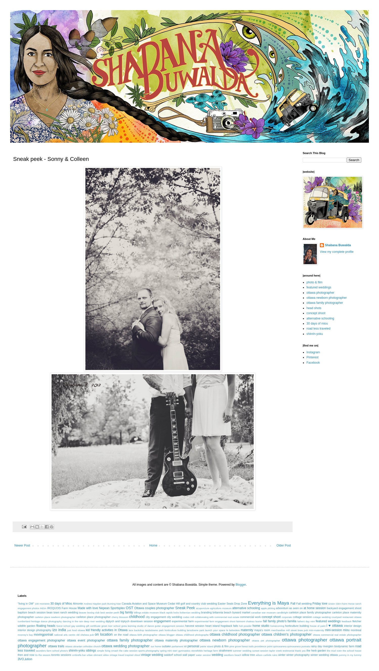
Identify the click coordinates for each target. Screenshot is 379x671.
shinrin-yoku (314, 334)
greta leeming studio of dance (137, 626)
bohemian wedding (190, 612)
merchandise (278, 630)
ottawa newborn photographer (326, 298)
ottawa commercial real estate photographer (337, 634)
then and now (26, 654)
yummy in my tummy (350, 655)
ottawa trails (56, 646)
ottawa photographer (320, 292)
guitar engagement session (169, 626)
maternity (247, 630)
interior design (352, 625)
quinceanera (280, 646)
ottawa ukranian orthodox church (83, 646)
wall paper (188, 654)
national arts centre (64, 634)
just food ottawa (76, 630)
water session (203, 655)
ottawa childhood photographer (235, 634)
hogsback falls (229, 625)
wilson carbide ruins (266, 655)
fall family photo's (275, 621)
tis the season (42, 655)
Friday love (320, 603)
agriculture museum (221, 608)
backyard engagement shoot (344, 608)
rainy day (316, 646)
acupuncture (202, 608)
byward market (241, 612)
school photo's (60, 650)
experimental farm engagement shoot (215, 621)
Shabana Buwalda (338, 245)
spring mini (166, 650)
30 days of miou (317, 323)
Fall (293, 603)
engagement (162, 621)
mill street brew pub (297, 630)
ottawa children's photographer (287, 634)
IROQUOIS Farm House (62, 608)
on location (104, 634)
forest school (63, 626)
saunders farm (44, 650)
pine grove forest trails (241, 646)
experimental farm (183, 621)
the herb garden (316, 650)
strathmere (225, 650)
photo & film (314, 282)
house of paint (318, 626)
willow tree (248, 654)
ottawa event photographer (86, 640)
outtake (166, 646)
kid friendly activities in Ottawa (107, 630)
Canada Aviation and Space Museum (144, 603)
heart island (212, 625)
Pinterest (312, 357)
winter (282, 654)
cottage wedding (322, 617)
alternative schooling (320, 318)
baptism (22, 612)
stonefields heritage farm (204, 650)
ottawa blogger (166, 634)
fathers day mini (306, 621)
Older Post (283, 545)
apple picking (268, 608)
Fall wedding (304, 603)
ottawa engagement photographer (41, 640)
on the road (121, 634)
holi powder (245, 626)
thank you (300, 650)
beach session (37, 612)
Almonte (78, 603)
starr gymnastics (181, 650)
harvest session (194, 625)
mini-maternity (316, 630)
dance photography (51, 621)
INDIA (43, 608)
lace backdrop (136, 630)
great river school (110, 626)
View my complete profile (336, 252)
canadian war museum (263, 612)
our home (156, 646)
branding (206, 612)
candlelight (282, 612)
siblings (91, 650)
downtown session (141, 621)
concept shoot (315, 313)
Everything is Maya (268, 603)
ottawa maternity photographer (176, 640)
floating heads (46, 626)
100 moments (42, 603)
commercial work (250, 616)
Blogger (240, 584)
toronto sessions (61, 654)
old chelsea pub (85, 634)
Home (153, 545)
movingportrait (43, 634)
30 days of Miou (61, 603)
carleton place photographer (93, 616)
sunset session (260, 650)
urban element (94, 655)
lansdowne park (195, 630)
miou (346, 630)
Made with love (88, 608)
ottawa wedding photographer (126, 646)
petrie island (206, 646)
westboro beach (232, 655)
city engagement (156, 616)
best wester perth (109, 612)
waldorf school (173, 654)
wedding (217, 655)
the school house (352, 650)
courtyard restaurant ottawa (346, 617)
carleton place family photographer (310, 612)
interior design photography (34, 630)
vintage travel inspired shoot (125, 655)
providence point (263, 646)
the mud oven (334, 650)
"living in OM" (26, 603)
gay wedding (78, 626)
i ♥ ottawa (334, 626)
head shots (313, 308)
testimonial (288, 650)
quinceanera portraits (298, 646)
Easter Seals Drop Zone (232, 603)
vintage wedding (152, 655)
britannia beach (221, 612)
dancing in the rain (73, 621)
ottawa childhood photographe (192, 634)
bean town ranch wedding (62, 612)
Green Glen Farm (337, 603)
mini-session (333, 630)
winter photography (298, 654)
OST (129, 608)
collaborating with (204, 617)
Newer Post (22, 545)
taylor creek (275, 650)
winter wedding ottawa (324, 654)
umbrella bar (79, 655)
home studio (260, 626)
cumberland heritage (29, 621)
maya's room (262, 630)
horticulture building (297, 625)
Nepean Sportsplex (112, 608)
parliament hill (179, 646)
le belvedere (233, 630)
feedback (346, 621)
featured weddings (318, 287)
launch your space (215, 630)
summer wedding (242, 650)
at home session (314, 608)
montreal (356, 630)
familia (292, 621)
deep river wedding (94, 621)
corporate (287, 617)
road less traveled (318, 328)
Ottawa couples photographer (154, 608)
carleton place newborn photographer (55, 617)
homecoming (277, 626)
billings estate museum (146, 612)
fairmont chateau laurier (249, 621)
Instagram (313, 352)
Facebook (313, 362)
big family (126, 612)
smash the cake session (124, 650)
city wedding (174, 616)
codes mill (188, 617)
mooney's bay (25, 634)
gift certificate (93, 626)
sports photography (148, 650)
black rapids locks (169, 612)
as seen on (296, 608)
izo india (59, 630)
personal (193, 646)
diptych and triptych (118, 621)
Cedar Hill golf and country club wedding (192, 603)
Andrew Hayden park (95, 603)
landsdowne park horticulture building (165, 630)
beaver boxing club (89, 612)
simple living (103, 650)
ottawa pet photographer (266, 640)
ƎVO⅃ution (25, 659)
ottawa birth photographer (143, 634)
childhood (137, 617)
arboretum (282, 608)
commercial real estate (227, 617)
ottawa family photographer (324, 303)
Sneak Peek (185, 608)
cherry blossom (120, 617)
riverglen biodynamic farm (338, 646)
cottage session (302, 616)
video (106, 655)
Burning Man (114, 603)
